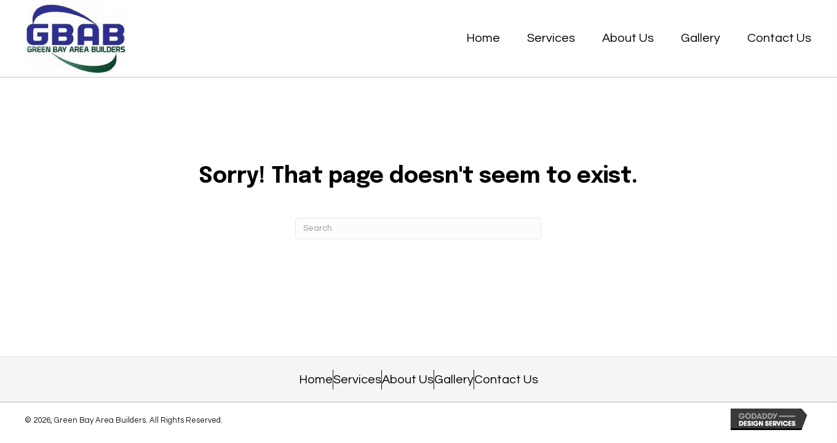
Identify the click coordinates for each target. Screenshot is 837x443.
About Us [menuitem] (408, 379)
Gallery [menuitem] (454, 379)
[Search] (418, 228)
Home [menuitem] (316, 379)
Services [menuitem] (357, 379)
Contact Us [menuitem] (506, 379)
